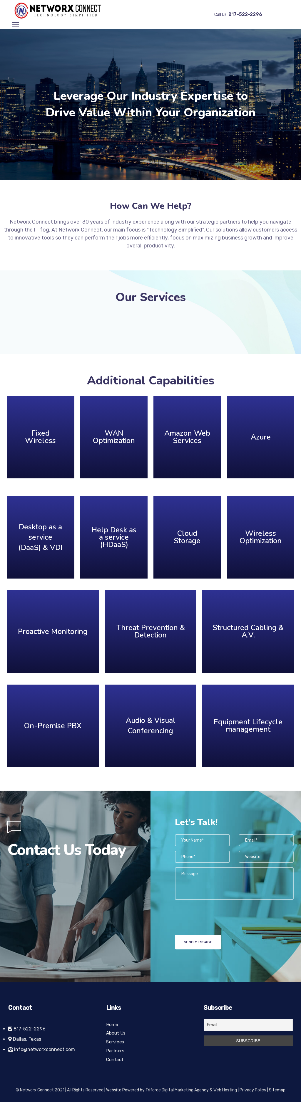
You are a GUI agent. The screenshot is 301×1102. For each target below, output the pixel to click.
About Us (116, 1033)
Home (112, 1024)
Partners (115, 1050)
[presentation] (219, 923)
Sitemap (277, 1090)
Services (115, 1042)
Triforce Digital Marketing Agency (177, 1090)
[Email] (248, 1025)
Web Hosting (225, 1090)
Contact (114, 1059)
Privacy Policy (253, 1090)
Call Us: (238, 14)
